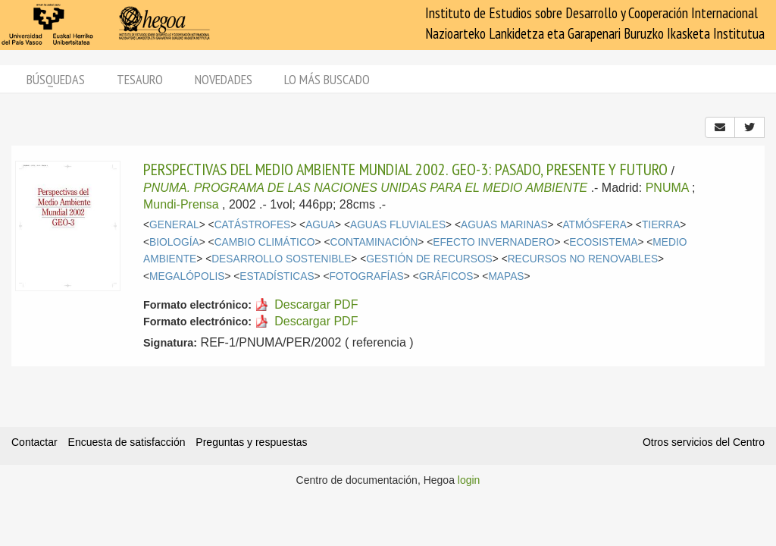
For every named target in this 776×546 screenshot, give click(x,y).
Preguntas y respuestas (251, 442)
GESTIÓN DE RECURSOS (429, 259)
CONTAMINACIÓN (374, 242)
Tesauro (140, 79)
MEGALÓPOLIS (186, 276)
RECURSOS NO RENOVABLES (583, 259)
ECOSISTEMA (603, 242)
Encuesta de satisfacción (127, 442)
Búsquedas (56, 79)
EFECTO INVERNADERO (493, 242)
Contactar (34, 442)
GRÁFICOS (446, 276)
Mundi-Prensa (181, 204)
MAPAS (506, 276)
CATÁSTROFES (252, 225)
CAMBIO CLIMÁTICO (264, 242)
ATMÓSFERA (594, 225)
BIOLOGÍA (174, 242)
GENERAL (174, 225)
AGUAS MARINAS (504, 225)
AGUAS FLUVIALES (398, 225)
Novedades (223, 79)
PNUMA (667, 187)
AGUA (320, 225)
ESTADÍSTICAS (276, 276)
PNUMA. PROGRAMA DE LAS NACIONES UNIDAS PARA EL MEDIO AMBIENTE (365, 187)
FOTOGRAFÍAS (366, 276)
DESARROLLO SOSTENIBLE (281, 259)
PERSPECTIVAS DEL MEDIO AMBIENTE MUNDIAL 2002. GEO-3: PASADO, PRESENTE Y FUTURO (405, 169)
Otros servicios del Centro (704, 442)
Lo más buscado (327, 79)
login (469, 480)
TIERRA (661, 225)
